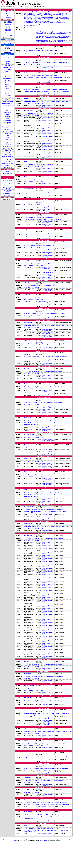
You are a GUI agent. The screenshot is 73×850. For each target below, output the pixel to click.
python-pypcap (47, 39)
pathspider (64, 33)
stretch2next (7, 116)
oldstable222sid (8, 118)
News (7, 13)
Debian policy (7, 24)
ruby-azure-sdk (55, 39)
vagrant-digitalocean (57, 41)
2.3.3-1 (44, 737)
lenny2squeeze (8, 167)
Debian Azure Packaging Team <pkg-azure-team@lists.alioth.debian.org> (43, 371)
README (7, 33)
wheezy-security (7, 154)
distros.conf (7, 30)
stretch (9, 45)
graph (9, 52)
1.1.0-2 (44, 669)
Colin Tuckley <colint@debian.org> (53, 52)
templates (9, 22)
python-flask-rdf (28, 444)
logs (11, 32)
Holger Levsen (59, 839)
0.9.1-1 (44, 795)
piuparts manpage (7, 37)
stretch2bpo (8, 107)
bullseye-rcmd (7, 76)
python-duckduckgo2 (60, 36)
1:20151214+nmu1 (47, 290)
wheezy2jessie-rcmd (7, 146)
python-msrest (60, 37)
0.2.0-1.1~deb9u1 (47, 451)
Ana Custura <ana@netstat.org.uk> (53, 77)
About (7, 12)
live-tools (38, 33)
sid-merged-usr (8, 65)
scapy (65, 40)
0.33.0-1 (44, 427)
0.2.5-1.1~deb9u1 (47, 464)
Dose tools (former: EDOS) (8, 182)
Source (8, 171)
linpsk (59, 32)
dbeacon (55, 31)
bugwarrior (45, 31)
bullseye (8, 74)
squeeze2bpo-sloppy (7, 160)
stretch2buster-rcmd (7, 101)
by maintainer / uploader (8, 47)
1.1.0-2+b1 (45, 761)
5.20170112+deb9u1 (47, 269)
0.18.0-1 (44, 773)
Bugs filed (7, 41)
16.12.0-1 (44, 207)
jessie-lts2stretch (7, 129)
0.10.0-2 (44, 392)
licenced (12, 839)
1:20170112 (45, 250)
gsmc (37, 32)
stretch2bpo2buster (8, 105)
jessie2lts (7, 135)
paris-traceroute (57, 33)
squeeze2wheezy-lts (7, 156)
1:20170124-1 (46, 82)
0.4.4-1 (44, 376)
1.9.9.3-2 (44, 318)
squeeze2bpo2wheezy (8, 161)
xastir (45, 43)
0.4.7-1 (44, 516)
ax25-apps (39, 31)
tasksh (37, 41)
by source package (8, 50)
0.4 (43, 118)
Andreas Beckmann (49, 839)
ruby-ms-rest (27, 673)
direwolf (70, 31)
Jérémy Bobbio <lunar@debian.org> (53, 770)
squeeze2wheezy (7, 158)
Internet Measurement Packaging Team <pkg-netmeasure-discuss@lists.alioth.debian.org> (48, 101)
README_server (7, 35)
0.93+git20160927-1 (47, 330)
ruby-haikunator (63, 39)
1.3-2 (43, 169)
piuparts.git (15, 840)
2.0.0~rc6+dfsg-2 (46, 407)
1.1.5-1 (44, 531)
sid (7, 59)
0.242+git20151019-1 (48, 440)
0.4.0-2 (44, 106)
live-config (68, 32)
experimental (7, 56)
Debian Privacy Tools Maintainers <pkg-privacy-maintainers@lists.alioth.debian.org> (46, 768)
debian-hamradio (62, 31)
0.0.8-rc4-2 (45, 55)
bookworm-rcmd (7, 73)
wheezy (8, 152)
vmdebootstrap (40, 43)
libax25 (55, 32)
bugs (11, 173)
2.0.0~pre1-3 (45, 785)
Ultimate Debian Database (8, 191)
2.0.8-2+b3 (45, 834)
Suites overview (8, 43)
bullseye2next (7, 82)
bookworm (8, 71)
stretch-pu (7, 114)
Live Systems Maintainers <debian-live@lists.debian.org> (39, 245)
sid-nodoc (7, 63)
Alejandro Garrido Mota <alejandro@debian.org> (37, 91)
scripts (5, 32)
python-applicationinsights (61, 35)
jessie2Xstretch (8, 124)
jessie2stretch (7, 122)
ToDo (11, 175)
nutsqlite (50, 33)
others (65, 839)
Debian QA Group (7, 180)
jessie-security (7, 141)
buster (7, 88)
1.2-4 (43, 808)
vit (63, 41)
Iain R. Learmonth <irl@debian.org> (33, 52)
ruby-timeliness (55, 40)
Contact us (8, 17)
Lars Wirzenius (30, 839)
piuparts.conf (7, 29)
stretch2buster (7, 97)
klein (52, 32)
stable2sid (7, 84)
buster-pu (7, 93)
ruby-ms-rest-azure (45, 40)
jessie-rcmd (8, 139)
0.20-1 (44, 749)
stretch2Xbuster (8, 99)
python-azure (39, 36)
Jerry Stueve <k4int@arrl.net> (52, 830)
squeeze (7, 165)
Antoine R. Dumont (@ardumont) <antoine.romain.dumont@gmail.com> (43, 422)
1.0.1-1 (44, 349)
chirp (49, 31)
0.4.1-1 (44, 361)
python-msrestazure (29, 506)
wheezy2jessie (8, 144)
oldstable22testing (8, 120)
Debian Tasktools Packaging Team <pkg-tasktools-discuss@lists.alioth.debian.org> (46, 62)
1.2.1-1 (44, 185)
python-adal (51, 35)
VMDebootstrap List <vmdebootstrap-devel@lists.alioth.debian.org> (42, 815)
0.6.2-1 (44, 681)
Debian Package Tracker (7, 188)
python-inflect (44, 37)
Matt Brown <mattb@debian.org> (33, 715)
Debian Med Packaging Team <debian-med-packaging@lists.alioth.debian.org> (45, 313)
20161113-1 (45, 718)
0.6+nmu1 (45, 303)
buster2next (8, 95)
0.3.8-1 (44, 706)
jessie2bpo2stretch (8, 131)
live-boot (63, 32)
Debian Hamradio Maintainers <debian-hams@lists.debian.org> (41, 50)
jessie (7, 137)
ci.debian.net (7, 195)
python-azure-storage (49, 36)
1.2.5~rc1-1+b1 (46, 238)
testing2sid (8, 69)
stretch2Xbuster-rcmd (7, 103)
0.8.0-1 (44, 543)
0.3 (43, 197)
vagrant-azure (48, 41)
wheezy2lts (8, 150)
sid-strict (8, 61)
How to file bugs (7, 21)
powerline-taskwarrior (41, 35)
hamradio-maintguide (44, 32)
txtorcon (42, 41)
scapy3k (69, 40)
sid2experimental (7, 58)
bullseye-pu (8, 80)
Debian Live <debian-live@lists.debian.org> (35, 297)
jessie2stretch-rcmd (8, 126)
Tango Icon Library (43, 840)
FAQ (7, 15)
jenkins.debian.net (8, 193)
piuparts (5, 839)
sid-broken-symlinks (7, 67)
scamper (61, 40)
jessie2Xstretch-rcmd (7, 127)
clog (52, 31)
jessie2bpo (8, 133)
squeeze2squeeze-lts (7, 163)
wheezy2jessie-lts (7, 143)
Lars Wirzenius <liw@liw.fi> (31, 816)
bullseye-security (7, 78)
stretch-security (8, 112)
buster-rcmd (8, 90)
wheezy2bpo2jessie (8, 148)
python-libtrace (52, 37)
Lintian (7, 185)
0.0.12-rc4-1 (45, 222)
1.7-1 (43, 821)
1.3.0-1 (44, 94)
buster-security (8, 92)
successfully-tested (47, 53)
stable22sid (8, 86)
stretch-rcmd (7, 110)
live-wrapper (44, 33)
